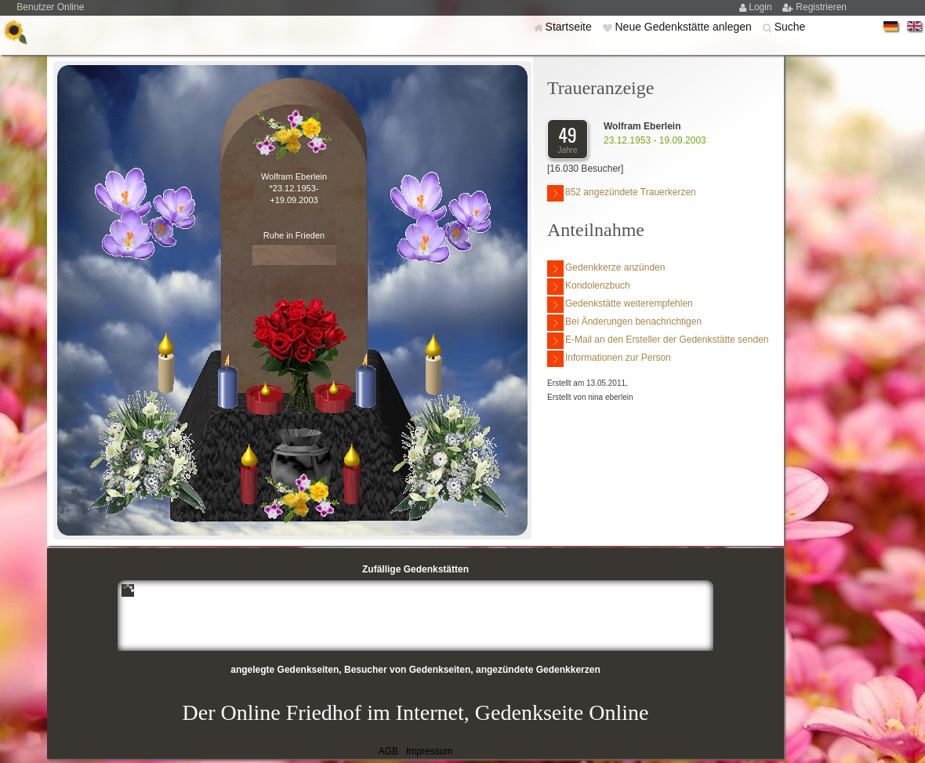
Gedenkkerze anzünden (606, 268)
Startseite (570, 26)
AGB (388, 751)
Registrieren (821, 7)
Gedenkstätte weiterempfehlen (620, 304)
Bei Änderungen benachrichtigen (624, 322)
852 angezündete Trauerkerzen (621, 193)
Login (761, 7)
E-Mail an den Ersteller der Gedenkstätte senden (657, 340)
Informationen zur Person (609, 359)
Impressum (429, 751)
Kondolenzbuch (588, 286)
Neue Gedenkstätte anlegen (684, 26)
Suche (790, 26)
